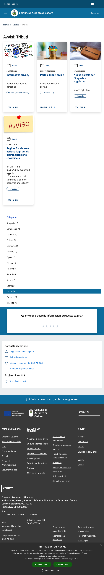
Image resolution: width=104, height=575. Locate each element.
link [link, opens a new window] (78, 559)
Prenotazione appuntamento (59, 528)
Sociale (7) (11, 280)
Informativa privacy (87, 535)
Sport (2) (10, 285)
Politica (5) (11, 263)
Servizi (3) (11, 274)
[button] (52, 570)
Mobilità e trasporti (36, 473)
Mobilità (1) (12, 251)
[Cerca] (98, 13)
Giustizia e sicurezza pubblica (62, 447)
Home (6, 24)
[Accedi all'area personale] (92, 4)
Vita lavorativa (33, 448)
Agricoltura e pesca (61, 481)
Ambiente (57, 462)
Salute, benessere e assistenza (62, 469)
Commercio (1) (13, 228)
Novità (16, 24)
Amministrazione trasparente (86, 528)
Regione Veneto (11, 3)
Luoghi (81, 459)
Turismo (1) (12, 297)
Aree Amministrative (11, 441)
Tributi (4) (11, 291)
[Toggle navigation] (5, 12)
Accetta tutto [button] (41, 564)
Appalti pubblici (34, 458)
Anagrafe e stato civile (37, 438)
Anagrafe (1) (12, 223)
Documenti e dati (9, 469)
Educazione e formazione (59, 438)
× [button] (101, 546)
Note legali (83, 540)
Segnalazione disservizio (59, 537)
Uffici (4, 446)
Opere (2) (11, 257)
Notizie (81, 436)
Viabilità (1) (12, 302)
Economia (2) (12, 245)
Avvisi (11, 65)
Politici (5, 456)
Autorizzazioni (59, 476)
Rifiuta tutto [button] (62, 564)
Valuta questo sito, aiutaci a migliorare (52, 399)
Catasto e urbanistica (37, 463)
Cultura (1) (11, 240)
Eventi (81, 464)
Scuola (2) (11, 268)
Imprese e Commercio (37, 453)
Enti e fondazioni (9, 451)
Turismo (30, 468)
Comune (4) (12, 234)
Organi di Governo (10, 436)
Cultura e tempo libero (37, 443)
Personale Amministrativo (9, 462)
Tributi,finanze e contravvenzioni (60, 455)
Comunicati (83, 441)
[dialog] (52, 559)
